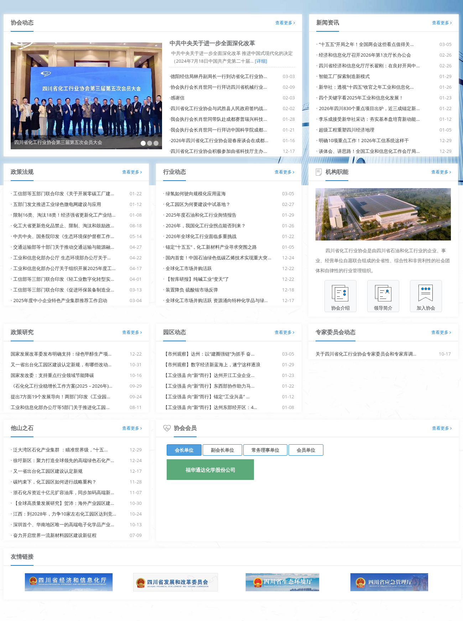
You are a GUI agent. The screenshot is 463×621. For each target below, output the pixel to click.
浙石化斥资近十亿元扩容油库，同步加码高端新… (63, 492)
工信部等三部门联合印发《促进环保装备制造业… (63, 289)
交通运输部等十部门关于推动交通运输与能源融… (63, 247)
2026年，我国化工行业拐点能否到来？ (206, 225)
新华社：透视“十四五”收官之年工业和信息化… (366, 87)
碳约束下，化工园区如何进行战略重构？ (55, 481)
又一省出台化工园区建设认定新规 (48, 471)
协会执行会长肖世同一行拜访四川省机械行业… (219, 87)
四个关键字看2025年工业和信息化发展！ (361, 97)
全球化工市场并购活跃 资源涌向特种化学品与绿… (217, 300)
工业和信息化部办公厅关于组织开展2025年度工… (64, 268)
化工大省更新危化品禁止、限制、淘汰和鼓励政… (63, 225)
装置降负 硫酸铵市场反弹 (192, 289)
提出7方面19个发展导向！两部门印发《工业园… (60, 396)
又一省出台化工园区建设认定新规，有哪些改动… (61, 364)
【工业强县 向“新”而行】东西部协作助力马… (209, 386)
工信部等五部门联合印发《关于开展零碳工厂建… (63, 193)
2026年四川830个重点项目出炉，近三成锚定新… (369, 108)
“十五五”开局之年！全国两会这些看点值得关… (366, 44)
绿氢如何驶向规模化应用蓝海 (196, 193)
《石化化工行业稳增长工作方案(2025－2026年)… (61, 386)
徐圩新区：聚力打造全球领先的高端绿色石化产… (63, 460)
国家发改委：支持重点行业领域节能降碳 (52, 375)
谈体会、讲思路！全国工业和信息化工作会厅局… (369, 151)
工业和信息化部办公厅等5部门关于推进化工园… (60, 407)
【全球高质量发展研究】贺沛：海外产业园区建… (63, 503)
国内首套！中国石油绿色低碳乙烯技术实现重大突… (218, 257)
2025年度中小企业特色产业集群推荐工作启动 (60, 300)
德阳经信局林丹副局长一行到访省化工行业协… (219, 76)
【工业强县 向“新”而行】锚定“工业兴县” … (206, 396)
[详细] (260, 61)
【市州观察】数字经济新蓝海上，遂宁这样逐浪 (211, 364)
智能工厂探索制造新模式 (344, 76)
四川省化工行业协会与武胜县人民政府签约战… (219, 108)
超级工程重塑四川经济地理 (346, 129)
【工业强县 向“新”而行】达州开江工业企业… (209, 375)
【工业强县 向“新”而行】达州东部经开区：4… (210, 407)
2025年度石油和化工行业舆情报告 (201, 215)
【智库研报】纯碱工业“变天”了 (197, 279)
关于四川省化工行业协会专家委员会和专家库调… (366, 354)
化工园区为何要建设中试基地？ (198, 204)
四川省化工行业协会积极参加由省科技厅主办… (219, 151)
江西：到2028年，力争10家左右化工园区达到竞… (64, 514)
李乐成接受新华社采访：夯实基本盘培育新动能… (369, 119)
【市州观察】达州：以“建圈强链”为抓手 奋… (209, 354)
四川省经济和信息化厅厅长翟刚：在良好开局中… (369, 65)
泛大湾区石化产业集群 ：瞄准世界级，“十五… (60, 449)
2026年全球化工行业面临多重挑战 (201, 236)
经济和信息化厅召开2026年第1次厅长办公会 (365, 55)
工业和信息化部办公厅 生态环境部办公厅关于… (62, 257)
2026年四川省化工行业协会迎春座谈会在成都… (219, 140)
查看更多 (285, 23)
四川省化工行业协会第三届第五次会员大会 (58, 142)
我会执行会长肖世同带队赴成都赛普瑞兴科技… (219, 119)
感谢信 (177, 97)
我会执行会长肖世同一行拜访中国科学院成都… (219, 129)
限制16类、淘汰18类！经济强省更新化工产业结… (64, 215)
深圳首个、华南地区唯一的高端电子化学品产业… (63, 524)
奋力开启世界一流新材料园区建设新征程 (55, 535)
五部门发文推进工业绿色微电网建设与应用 (57, 204)
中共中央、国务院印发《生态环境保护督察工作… (63, 236)
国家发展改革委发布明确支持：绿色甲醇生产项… (61, 354)
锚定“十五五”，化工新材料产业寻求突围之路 (211, 247)
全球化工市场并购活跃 (189, 268)
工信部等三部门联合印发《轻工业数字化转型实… (63, 279)
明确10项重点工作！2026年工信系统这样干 (364, 140)
